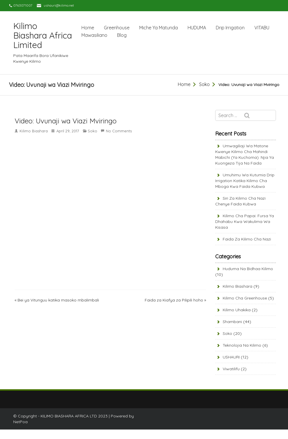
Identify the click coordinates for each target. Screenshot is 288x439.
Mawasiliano (94, 35)
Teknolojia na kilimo (242, 345)
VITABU (261, 27)
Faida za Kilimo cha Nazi (247, 239)
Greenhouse (116, 27)
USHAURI (231, 357)
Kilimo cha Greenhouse (245, 298)
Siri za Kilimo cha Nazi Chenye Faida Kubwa (240, 201)
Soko (204, 84)
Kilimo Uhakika (237, 309)
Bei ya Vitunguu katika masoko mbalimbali (58, 300)
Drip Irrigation (230, 27)
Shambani (232, 321)
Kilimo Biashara (34, 131)
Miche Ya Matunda (158, 27)
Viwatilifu (231, 368)
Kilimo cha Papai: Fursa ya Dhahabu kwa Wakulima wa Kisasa (244, 221)
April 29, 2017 (67, 131)
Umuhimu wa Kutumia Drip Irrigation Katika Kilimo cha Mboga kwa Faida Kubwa (244, 180)
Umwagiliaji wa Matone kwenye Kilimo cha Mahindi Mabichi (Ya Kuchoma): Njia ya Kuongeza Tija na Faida (244, 154)
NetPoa (20, 421)
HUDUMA (197, 27)
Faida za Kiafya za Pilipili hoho (174, 300)
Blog (122, 35)
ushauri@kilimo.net (59, 5)
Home (87, 27)
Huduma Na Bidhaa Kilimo (248, 268)
